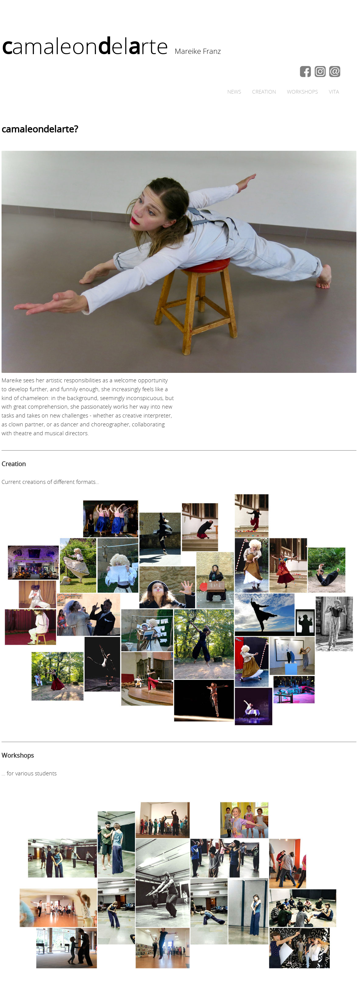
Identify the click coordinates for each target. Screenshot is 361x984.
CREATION (264, 91)
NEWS (234, 91)
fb (306, 71)
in (320, 71)
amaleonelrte (85, 46)
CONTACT (334, 71)
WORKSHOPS (302, 91)
